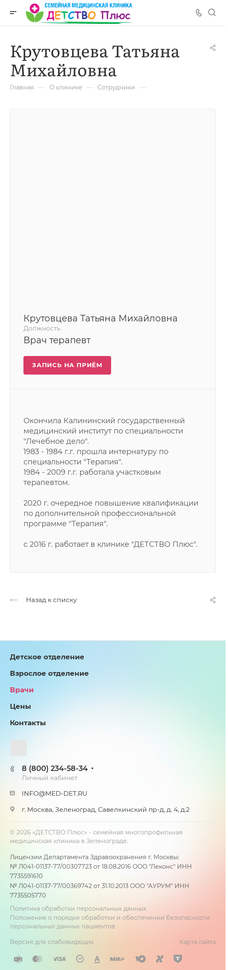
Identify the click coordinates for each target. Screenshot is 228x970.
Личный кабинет (49, 778)
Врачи (22, 690)
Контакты (28, 723)
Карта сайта (197, 942)
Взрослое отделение (49, 673)
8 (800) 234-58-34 (55, 768)
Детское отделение (47, 657)
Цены (20, 706)
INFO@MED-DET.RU (54, 793)
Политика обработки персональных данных (78, 908)
